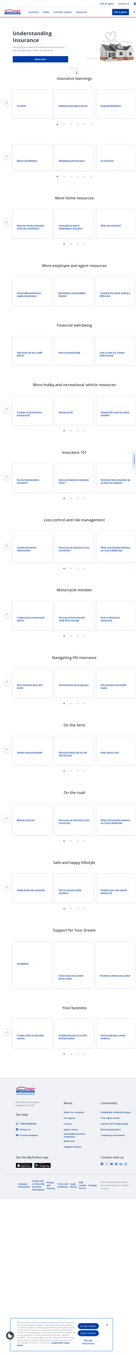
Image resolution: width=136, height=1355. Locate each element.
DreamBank (23, 963)
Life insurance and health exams (113, 686)
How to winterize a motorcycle (110, 619)
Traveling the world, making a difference (115, 294)
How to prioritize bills (69, 352)
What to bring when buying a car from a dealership (115, 549)
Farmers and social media (29, 752)
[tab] (57, 124)
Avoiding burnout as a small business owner (73, 1037)
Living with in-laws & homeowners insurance (71, 227)
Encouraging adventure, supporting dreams (29, 294)
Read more (40, 59)
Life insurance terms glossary (74, 684)
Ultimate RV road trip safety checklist (115, 414)
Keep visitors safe (110, 752)
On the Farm (107, 160)
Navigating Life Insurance (72, 160)
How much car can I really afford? (29, 354)
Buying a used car (26, 820)
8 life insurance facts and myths (29, 686)
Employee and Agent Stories (73, 105)
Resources (81, 12)
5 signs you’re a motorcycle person (31, 619)
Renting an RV (66, 412)
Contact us (123, 3)
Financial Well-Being (111, 105)
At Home (21, 105)
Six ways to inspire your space (115, 975)
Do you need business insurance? (28, 481)
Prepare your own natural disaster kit (114, 891)
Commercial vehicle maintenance (26, 549)
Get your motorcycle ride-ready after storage (72, 619)
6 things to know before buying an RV (29, 414)
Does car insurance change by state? (74, 481)
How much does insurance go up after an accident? (115, 481)
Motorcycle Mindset (27, 160)
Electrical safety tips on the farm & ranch (73, 754)
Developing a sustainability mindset (72, 294)
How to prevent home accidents (70, 891)
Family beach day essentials (31, 890)
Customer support (62, 12)
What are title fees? (111, 225)
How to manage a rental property (113, 1037)
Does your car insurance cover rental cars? (74, 549)
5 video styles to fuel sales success (30, 1037)
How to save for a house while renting (112, 354)
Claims (46, 12)
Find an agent (107, 3)
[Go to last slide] (7, 102)
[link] (26, 1124)
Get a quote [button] (120, 12)
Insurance (34, 12)
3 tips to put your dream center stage (70, 977)
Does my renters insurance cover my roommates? (30, 227)
